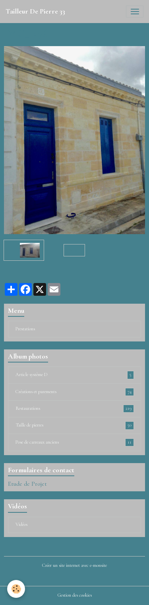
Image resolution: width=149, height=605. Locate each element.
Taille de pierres (74, 425)
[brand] (35, 11)
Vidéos (21, 524)
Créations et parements (74, 392)
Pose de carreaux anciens (74, 442)
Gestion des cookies (75, 595)
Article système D (74, 375)
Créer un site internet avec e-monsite (74, 565)
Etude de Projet (27, 483)
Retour (74, 250)
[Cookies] (16, 589)
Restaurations (74, 409)
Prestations (25, 329)
